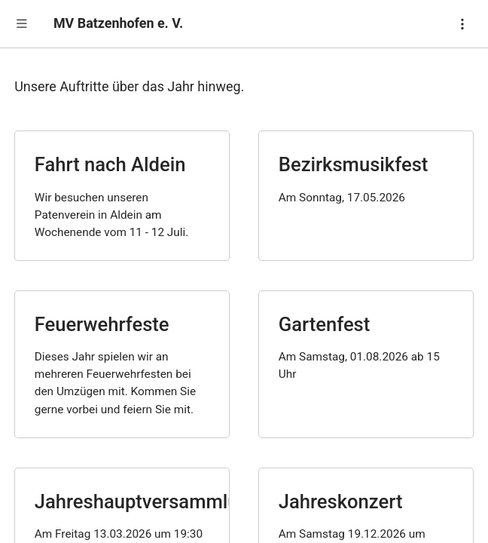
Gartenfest (325, 324)
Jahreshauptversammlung (147, 501)
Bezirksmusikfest (354, 164)
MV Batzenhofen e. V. (118, 23)
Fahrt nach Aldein (110, 164)
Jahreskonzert (341, 501)
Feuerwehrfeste (102, 324)
